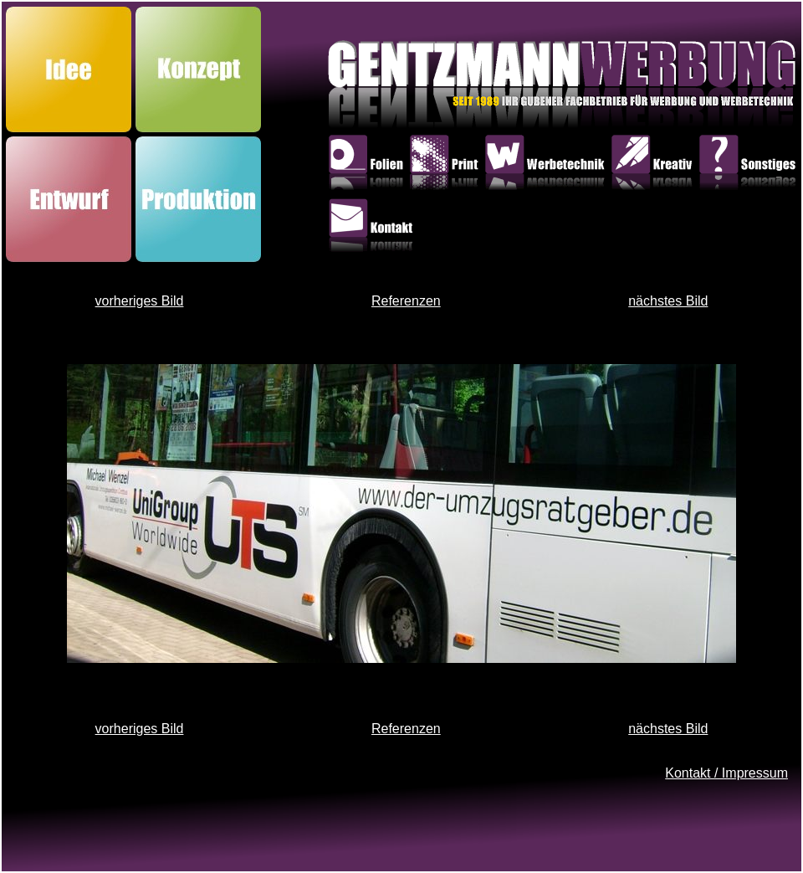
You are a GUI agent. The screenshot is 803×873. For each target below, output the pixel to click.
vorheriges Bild (139, 301)
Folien (368, 166)
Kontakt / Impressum (726, 773)
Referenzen (406, 301)
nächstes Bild (668, 301)
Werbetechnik (547, 166)
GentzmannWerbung (451, 89)
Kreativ (654, 166)
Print (446, 166)
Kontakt (373, 229)
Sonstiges (749, 166)
